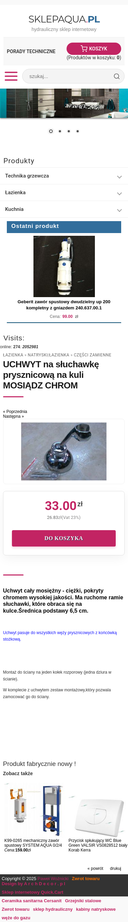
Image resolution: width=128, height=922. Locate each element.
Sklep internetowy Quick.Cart (32, 892)
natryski (38, 355)
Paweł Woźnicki (53, 878)
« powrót (95, 868)
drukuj (115, 868)
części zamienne (92, 355)
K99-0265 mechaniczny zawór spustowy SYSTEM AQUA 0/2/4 (33, 843)
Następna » (13, 416)
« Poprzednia (15, 411)
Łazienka (13, 355)
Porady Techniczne (31, 51)
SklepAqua (63, 19)
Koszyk (98, 48)
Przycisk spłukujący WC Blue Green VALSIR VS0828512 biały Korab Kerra (98, 845)
